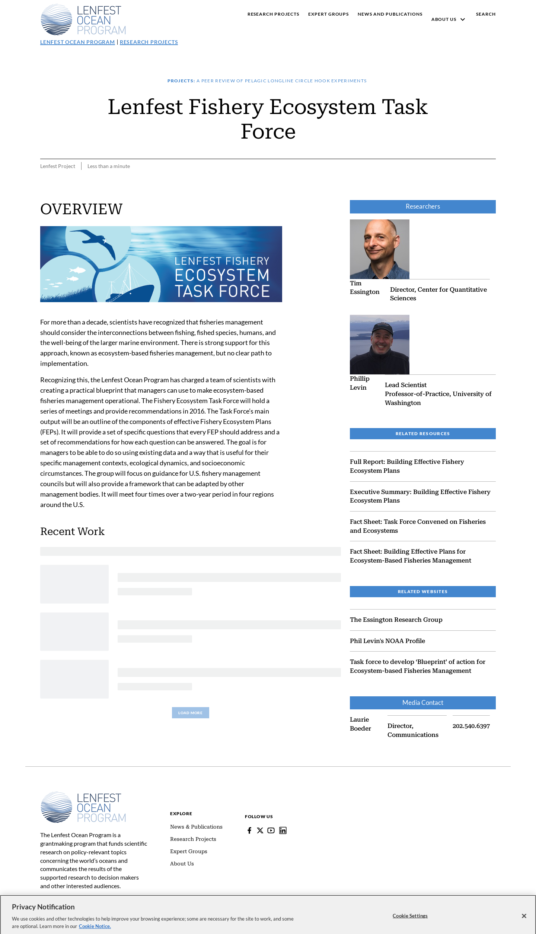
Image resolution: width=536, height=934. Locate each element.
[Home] (83, 795)
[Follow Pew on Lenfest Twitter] (260, 830)
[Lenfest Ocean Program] (282, 830)
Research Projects (149, 42)
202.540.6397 (471, 725)
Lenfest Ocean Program (77, 42)
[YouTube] (271, 830)
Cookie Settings (410, 920)
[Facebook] (249, 830)
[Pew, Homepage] (83, 19)
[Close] (524, 920)
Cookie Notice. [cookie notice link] (95, 930)
